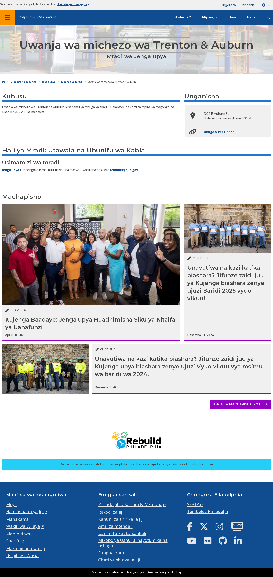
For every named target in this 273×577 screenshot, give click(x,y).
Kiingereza (228, 5)
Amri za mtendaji (115, 526)
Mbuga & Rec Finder (218, 132)
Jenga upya (49, 81)
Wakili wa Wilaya (23, 526)
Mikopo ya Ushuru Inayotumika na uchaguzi (133, 543)
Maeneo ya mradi (71, 81)
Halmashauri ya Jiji (25, 511)
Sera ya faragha (158, 572)
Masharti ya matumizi (107, 572)
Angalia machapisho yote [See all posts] (240, 404)
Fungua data (111, 553)
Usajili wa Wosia (22, 555)
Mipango (209, 17)
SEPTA (193, 504)
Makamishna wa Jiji (25, 548)
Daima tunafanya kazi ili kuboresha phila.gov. (136, 464)
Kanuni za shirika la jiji (121, 519)
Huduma (181, 17)
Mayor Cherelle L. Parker (37, 17)
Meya (11, 504)
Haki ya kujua (135, 572)
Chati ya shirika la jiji (119, 560)
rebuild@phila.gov (124, 170)
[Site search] (268, 17)
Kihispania (247, 5)
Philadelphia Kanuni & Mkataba (130, 504)
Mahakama (17, 519)
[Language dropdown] (267, 5)
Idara (232, 17)
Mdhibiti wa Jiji (21, 534)
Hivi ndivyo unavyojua (73, 4)
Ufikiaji (176, 572)
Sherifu (13, 541)
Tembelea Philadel (205, 511)
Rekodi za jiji (110, 512)
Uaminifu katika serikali (122, 533)
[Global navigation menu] (7, 17)
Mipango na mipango (23, 81)
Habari (252, 17)
